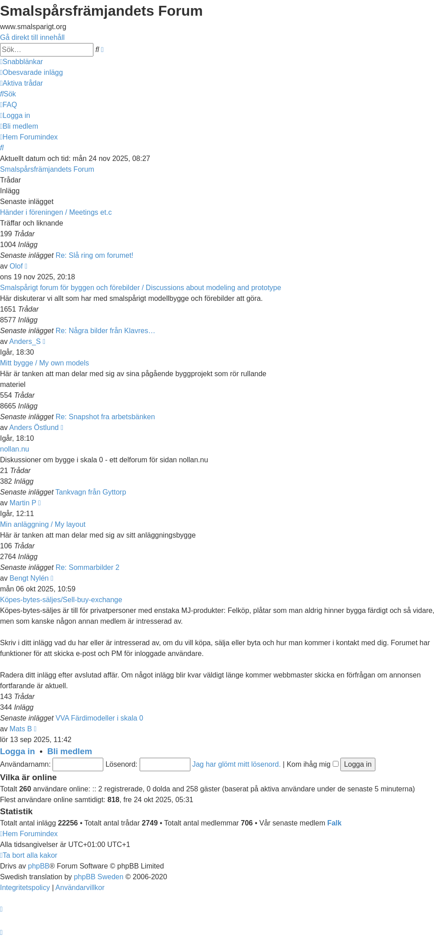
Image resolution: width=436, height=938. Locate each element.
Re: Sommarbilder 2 (87, 567)
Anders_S (24, 341)
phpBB (38, 866)
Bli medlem (69, 751)
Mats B (20, 729)
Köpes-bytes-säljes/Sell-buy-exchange (61, 600)
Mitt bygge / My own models (44, 363)
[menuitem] (31, 72)
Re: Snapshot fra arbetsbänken (105, 417)
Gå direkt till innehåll (32, 37)
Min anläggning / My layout (42, 524)
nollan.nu (14, 449)
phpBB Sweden (98, 877)
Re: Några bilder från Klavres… (105, 330)
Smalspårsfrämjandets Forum (47, 169)
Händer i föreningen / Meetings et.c (56, 212)
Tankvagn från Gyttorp (90, 492)
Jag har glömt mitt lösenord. (236, 764)
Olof (15, 266)
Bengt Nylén (28, 578)
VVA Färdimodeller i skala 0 (99, 718)
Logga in (17, 751)
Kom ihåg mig (312, 764)
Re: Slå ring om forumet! (94, 255)
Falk (334, 823)
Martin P (22, 503)
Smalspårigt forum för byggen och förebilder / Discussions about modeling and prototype (140, 287)
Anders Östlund (33, 427)
